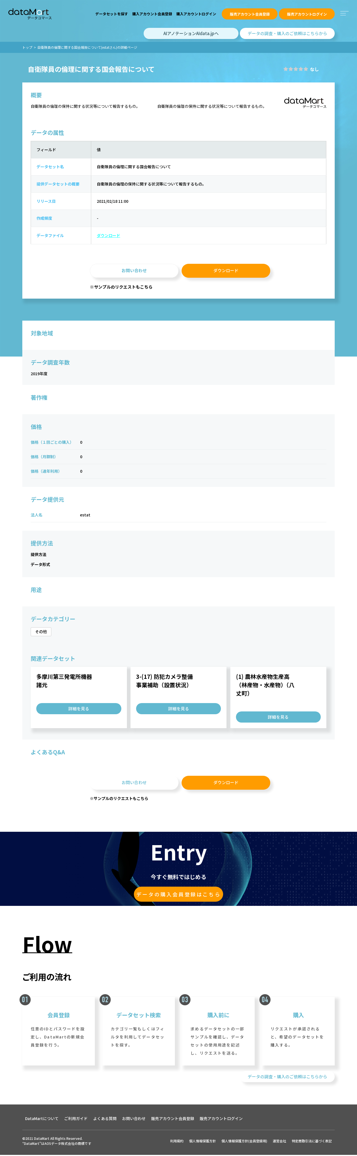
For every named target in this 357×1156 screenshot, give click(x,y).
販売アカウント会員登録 (250, 14)
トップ (27, 47)
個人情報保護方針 (202, 1142)
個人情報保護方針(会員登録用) (244, 1142)
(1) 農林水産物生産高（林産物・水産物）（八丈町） (265, 685)
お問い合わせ (134, 271)
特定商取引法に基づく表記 (312, 1142)
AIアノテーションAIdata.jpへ (191, 33)
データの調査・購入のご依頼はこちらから (287, 33)
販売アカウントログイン (307, 14)
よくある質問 (105, 1120)
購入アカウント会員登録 (152, 13)
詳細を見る (78, 709)
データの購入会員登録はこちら (178, 895)
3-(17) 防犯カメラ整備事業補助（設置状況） (164, 681)
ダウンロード (107, 236)
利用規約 (177, 1142)
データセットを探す (111, 13)
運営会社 (279, 1142)
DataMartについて (42, 1120)
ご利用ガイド (76, 1120)
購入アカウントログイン (196, 13)
